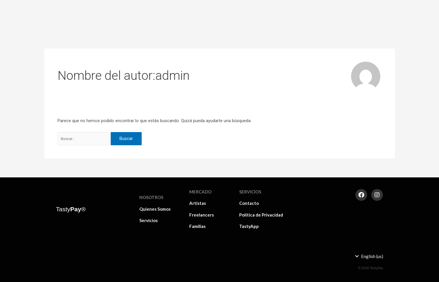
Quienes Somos (155, 209)
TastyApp (249, 226)
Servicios (148, 220)
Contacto (249, 203)
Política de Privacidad (261, 214)
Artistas (278, 10)
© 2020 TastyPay (370, 268)
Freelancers (307, 10)
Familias (336, 10)
